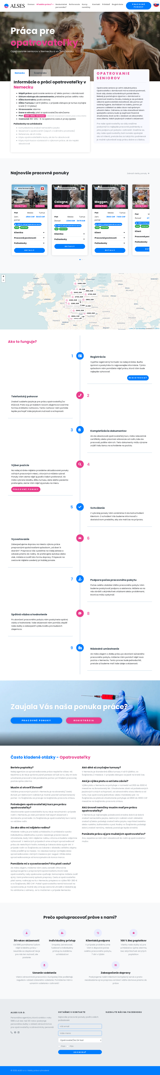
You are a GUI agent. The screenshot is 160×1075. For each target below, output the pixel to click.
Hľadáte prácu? (44, 4)
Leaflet (131, 328)
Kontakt (96, 4)
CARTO (157, 328)
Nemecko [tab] (20, 73)
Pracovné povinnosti (25, 237)
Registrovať (138, 378)
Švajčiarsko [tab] (40, 73)
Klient (98, 232)
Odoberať (80, 1052)
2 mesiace (40, 206)
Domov (31, 4)
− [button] (3, 280)
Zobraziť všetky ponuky (138, 173)
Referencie (74, 4)
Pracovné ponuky (138, 5)
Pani (63, 1046)
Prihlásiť (106, 4)
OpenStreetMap (140, 328)
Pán (72, 1046)
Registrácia (117, 4)
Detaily (29, 250)
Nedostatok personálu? (61, 5)
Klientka (18, 232)
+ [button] (3, 277)
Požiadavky (20, 243)
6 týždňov (80, 206)
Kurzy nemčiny (86, 5)
